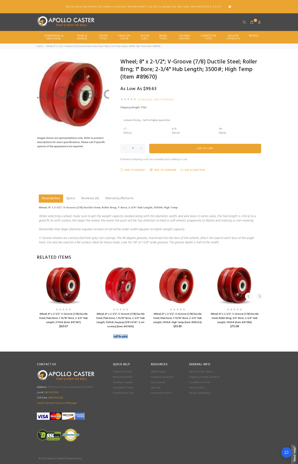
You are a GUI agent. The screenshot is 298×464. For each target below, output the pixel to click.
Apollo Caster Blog (200, 393)
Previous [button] (248, 257)
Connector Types (208, 37)
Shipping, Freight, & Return (204, 377)
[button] (106, 62)
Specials (155, 388)
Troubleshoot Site (123, 393)
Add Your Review (164, 100)
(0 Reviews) (145, 100)
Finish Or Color (124, 37)
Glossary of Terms (123, 388)
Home (40, 46)
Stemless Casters (122, 382)
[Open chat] (286, 452)
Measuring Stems (123, 377)
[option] (63, 297)
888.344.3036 (50, 398)
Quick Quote (158, 382)
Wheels (254, 36)
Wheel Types (163, 37)
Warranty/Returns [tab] (119, 198)
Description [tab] (51, 198)
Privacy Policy (197, 388)
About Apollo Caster (200, 372)
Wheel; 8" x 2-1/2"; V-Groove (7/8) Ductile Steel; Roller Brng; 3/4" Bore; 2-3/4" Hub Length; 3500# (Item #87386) (235, 318)
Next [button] (257, 257)
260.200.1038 (48, 392)
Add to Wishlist (133, 170)
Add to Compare (163, 170)
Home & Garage (82, 37)
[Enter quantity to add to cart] (132, 148)
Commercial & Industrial (54, 37)
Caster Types (103, 37)
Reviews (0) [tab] (90, 198)
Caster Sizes (144, 37)
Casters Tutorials (122, 372)
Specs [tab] (70, 198)
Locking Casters (184, 37)
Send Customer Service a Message (57, 403)
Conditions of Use (199, 382)
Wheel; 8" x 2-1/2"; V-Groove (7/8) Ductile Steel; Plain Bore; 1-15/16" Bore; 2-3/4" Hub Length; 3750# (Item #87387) (63, 318)
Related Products (233, 37)
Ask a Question (192, 170)
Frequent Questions (162, 377)
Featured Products (161, 393)
